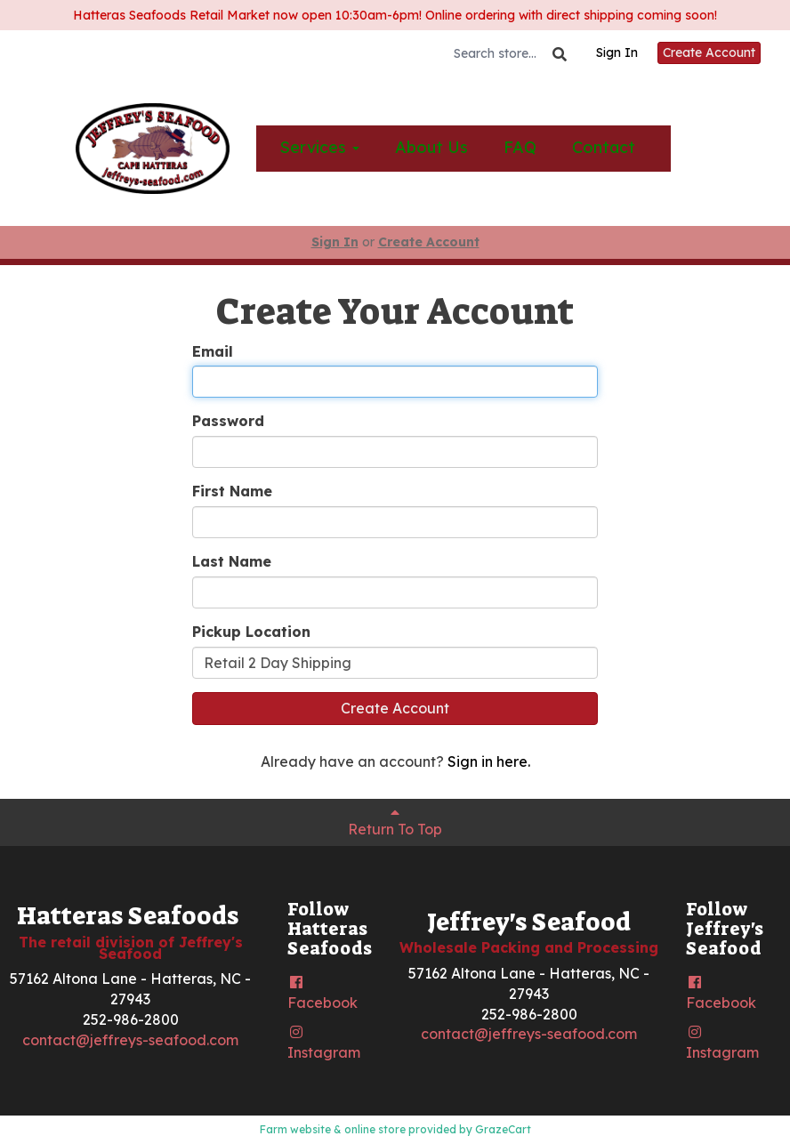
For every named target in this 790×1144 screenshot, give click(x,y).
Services (319, 147)
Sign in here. (488, 761)
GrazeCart (503, 1129)
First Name (232, 491)
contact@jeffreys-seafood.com (130, 1040)
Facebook (322, 993)
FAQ (520, 147)
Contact (603, 147)
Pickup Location (251, 631)
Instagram (323, 1043)
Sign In (617, 52)
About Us (431, 147)
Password (228, 421)
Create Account (709, 52)
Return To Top (395, 821)
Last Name (231, 561)
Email (212, 351)
